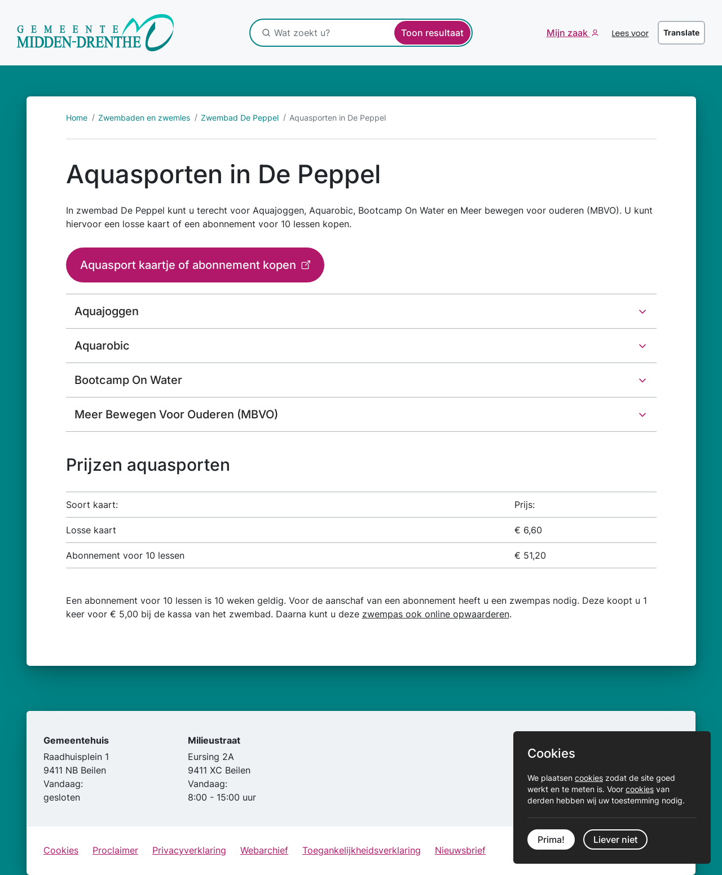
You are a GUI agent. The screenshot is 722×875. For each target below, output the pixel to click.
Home (76, 117)
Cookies (60, 850)
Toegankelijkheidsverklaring (361, 850)
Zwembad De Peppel (240, 117)
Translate (681, 32)
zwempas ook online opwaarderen (435, 614)
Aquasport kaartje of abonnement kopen (189, 265)
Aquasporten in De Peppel (337, 117)
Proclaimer (115, 850)
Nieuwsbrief (460, 850)
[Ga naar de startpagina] (95, 32)
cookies (589, 778)
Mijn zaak (568, 32)
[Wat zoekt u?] (333, 33)
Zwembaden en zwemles (144, 117)
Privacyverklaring (189, 850)
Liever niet (615, 839)
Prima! (551, 839)
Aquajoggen (106, 311)
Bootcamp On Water (128, 380)
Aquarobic (102, 345)
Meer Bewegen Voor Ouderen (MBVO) (176, 414)
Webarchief (264, 850)
